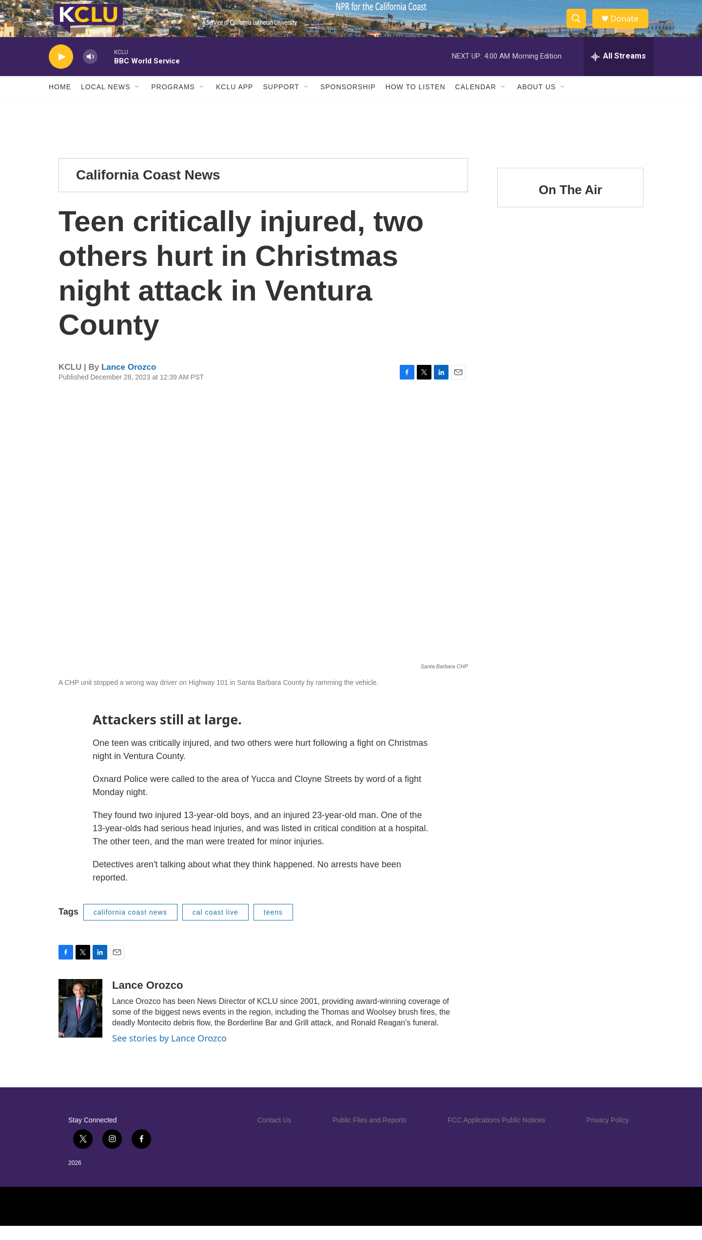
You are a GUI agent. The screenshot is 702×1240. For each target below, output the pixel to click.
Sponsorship (348, 101)
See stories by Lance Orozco (169, 1053)
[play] (61, 71)
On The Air (570, 204)
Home (60, 101)
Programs (173, 101)
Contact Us (274, 1134)
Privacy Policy (607, 1134)
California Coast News (148, 189)
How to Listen (416, 101)
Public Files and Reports (369, 1134)
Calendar (475, 101)
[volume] (90, 71)
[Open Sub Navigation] (137, 101)
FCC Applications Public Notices (496, 1134)
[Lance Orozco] (80, 1023)
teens (273, 926)
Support (281, 101)
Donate (628, 25)
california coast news (130, 926)
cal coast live (215, 926)
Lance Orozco (128, 381)
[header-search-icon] (579, 26)
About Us (536, 101)
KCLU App (234, 101)
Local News (105, 101)
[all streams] (618, 70)
